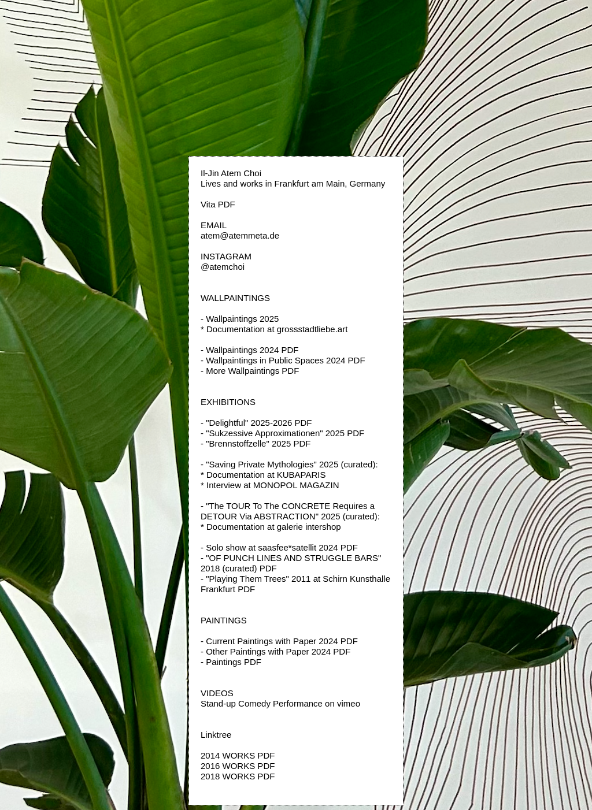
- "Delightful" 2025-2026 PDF (256, 423)
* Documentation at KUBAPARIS (263, 475)
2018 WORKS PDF (238, 776)
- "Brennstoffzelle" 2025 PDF (255, 443)
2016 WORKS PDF (238, 766)
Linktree (216, 735)
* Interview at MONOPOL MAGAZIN (270, 485)
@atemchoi (223, 267)
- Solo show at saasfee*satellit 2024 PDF (279, 547)
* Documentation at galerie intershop (271, 527)
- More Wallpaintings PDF (250, 371)
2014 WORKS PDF (238, 755)
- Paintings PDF (231, 662)
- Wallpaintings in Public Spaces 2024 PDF (283, 360)
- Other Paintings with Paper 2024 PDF (275, 651)
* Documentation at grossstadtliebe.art (274, 329)
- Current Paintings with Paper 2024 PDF (279, 641)
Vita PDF (218, 204)
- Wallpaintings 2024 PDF (250, 350)
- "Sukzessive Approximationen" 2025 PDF (282, 433)
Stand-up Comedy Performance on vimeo (280, 703)
